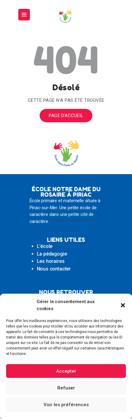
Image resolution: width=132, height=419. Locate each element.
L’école (45, 246)
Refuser (66, 388)
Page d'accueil (66, 115)
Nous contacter (54, 269)
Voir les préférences (66, 404)
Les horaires (51, 261)
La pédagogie (52, 254)
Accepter (66, 371)
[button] (123, 305)
